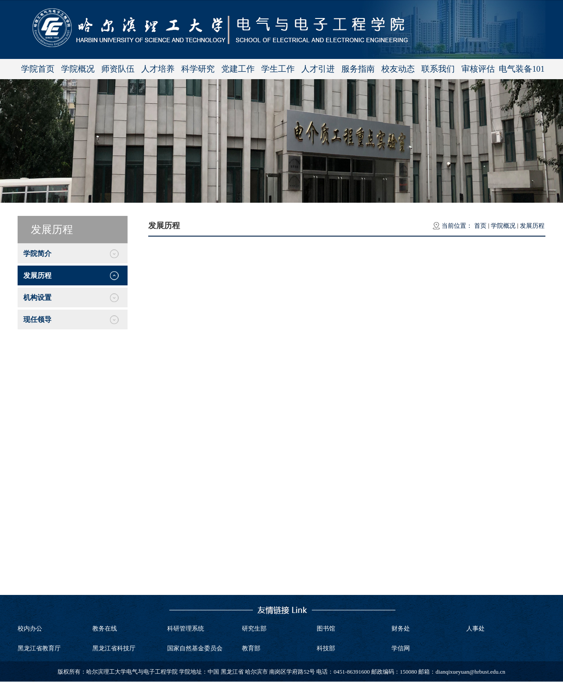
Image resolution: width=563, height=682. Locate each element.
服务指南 (358, 68)
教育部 (251, 648)
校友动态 (398, 68)
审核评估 (478, 68)
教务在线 (104, 628)
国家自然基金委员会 (195, 648)
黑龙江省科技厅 (113, 648)
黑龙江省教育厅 (39, 648)
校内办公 (30, 628)
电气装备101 (522, 68)
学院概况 (78, 68)
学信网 (400, 648)
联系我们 (438, 68)
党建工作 (238, 68)
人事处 (475, 628)
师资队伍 (118, 68)
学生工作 (278, 68)
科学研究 (198, 68)
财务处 (400, 628)
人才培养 (158, 68)
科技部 (326, 648)
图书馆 (326, 628)
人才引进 (318, 68)
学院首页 (38, 68)
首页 (480, 225)
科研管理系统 (185, 628)
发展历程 (532, 225)
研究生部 (254, 628)
